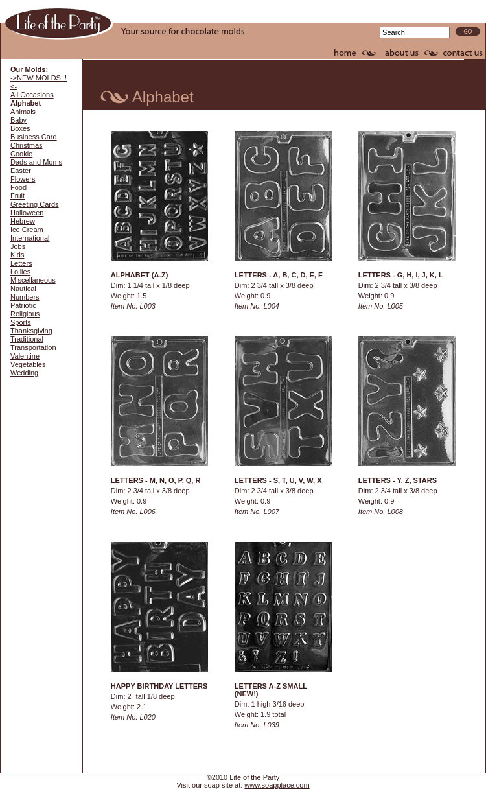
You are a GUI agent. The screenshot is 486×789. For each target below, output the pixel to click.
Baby (18, 120)
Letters (21, 263)
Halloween (26, 213)
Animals (23, 111)
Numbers (25, 297)
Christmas (26, 145)
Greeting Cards (34, 204)
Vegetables (27, 364)
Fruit (17, 196)
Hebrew (22, 221)
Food (18, 187)
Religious (25, 314)
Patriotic (23, 305)
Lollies (20, 272)
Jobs (17, 246)
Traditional (26, 339)
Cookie (21, 154)
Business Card (33, 137)
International (30, 238)
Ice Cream (26, 229)
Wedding (24, 373)
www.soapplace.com (276, 785)
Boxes (20, 128)
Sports (20, 322)
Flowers (23, 179)
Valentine (25, 356)
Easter (20, 170)
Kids (17, 255)
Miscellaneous (33, 280)
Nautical (23, 288)
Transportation (33, 347)
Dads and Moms (36, 162)
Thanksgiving (31, 331)
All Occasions (32, 95)
